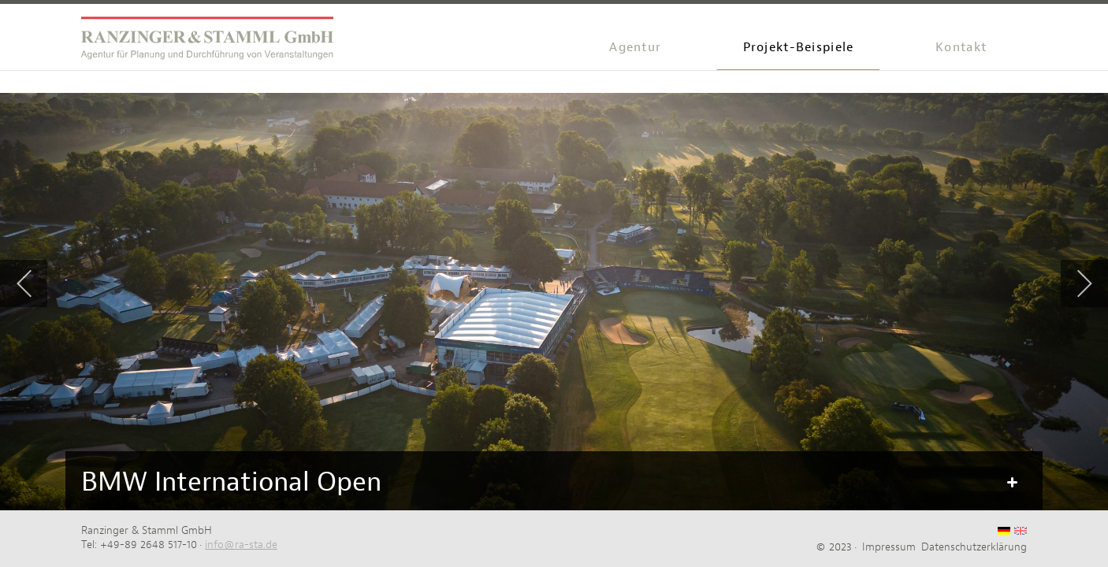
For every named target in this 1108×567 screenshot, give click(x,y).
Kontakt (961, 47)
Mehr (1011, 482)
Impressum (889, 546)
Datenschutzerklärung (974, 546)
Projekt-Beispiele (798, 47)
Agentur (635, 47)
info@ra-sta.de (241, 544)
